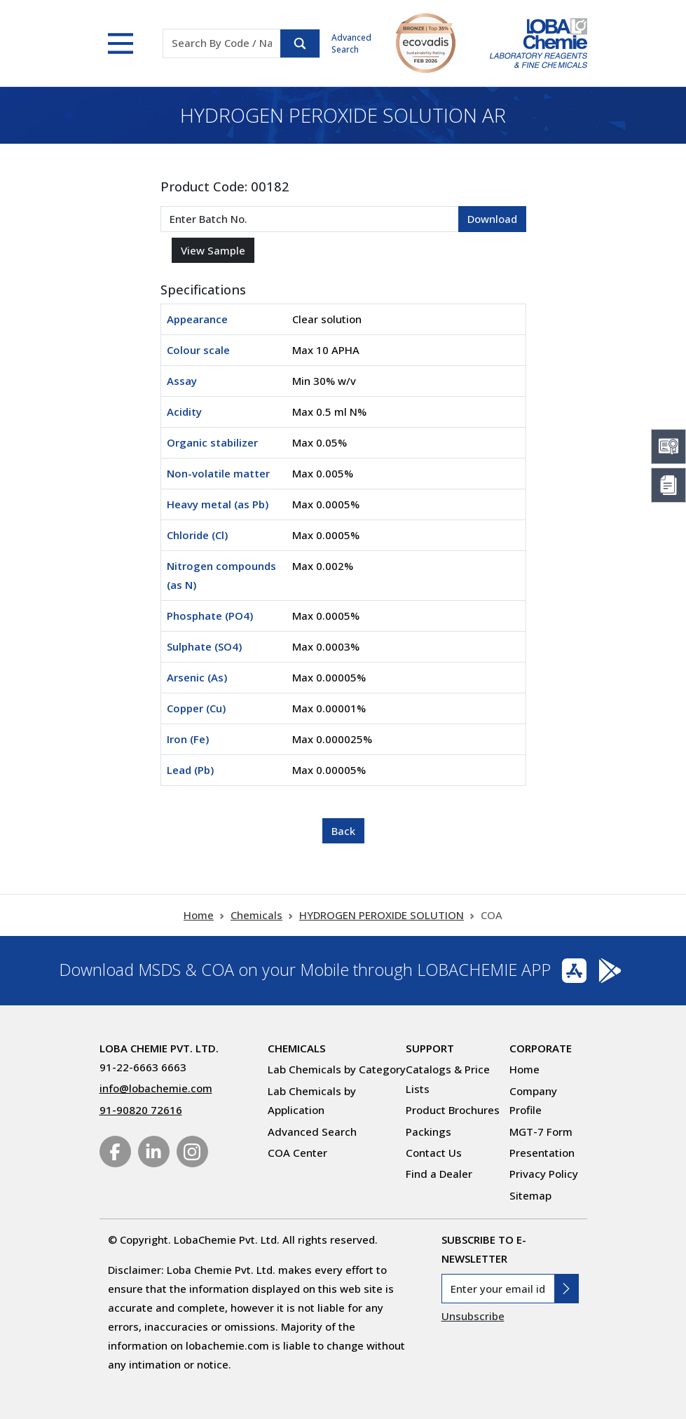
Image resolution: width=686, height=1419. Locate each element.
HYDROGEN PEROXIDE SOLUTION (381, 915)
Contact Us (434, 1153)
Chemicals (256, 915)
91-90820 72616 (141, 1110)
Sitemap (530, 1195)
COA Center (297, 1153)
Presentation (542, 1153)
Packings (428, 1132)
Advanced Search (351, 43)
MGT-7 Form (540, 1132)
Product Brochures (453, 1110)
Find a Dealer (439, 1174)
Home (199, 915)
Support (430, 1048)
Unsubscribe (473, 1316)
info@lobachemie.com (156, 1088)
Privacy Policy (543, 1174)
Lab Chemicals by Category (337, 1069)
